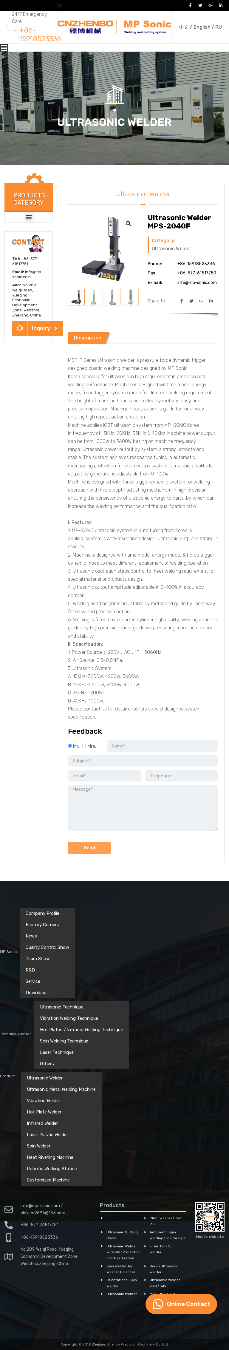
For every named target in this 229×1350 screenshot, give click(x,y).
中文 (184, 27)
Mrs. (91, 746)
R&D (30, 970)
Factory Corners (42, 924)
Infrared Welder (42, 1123)
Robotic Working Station (52, 1168)
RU (218, 27)
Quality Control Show (47, 947)
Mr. (76, 746)
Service (33, 981)
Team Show (38, 958)
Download (36, 992)
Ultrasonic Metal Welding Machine (61, 1089)
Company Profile (42, 913)
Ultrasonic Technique (61, 1007)
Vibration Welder (43, 1100)
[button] (29, 217)
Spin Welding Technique (64, 1041)
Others (47, 1063)
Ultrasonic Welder (114, 122)
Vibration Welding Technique (69, 1018)
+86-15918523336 (40, 34)
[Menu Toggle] (60, 5)
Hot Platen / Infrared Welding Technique (81, 1029)
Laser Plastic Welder (47, 1134)
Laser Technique (57, 1052)
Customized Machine (48, 1180)
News (31, 936)
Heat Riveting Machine (50, 1157)
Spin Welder (38, 1146)
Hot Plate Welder (44, 1112)
